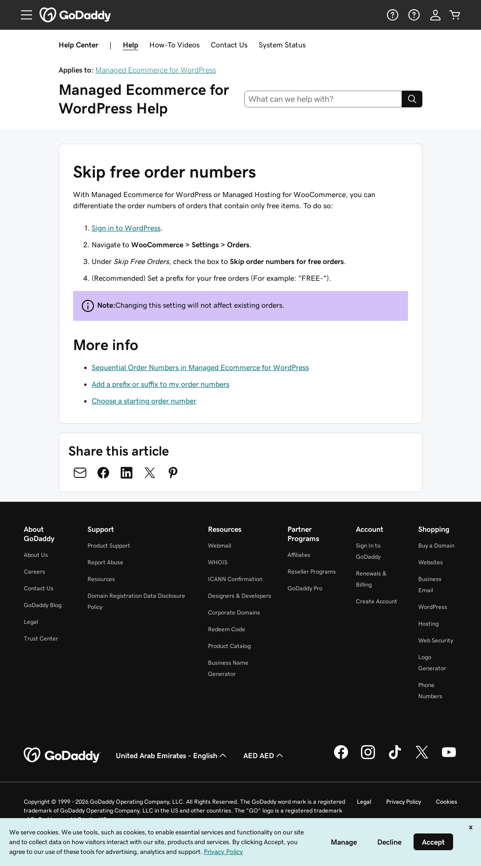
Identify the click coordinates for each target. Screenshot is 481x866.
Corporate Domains (234, 612)
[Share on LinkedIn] (126, 473)
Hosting (428, 624)
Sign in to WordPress (126, 227)
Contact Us (229, 44)
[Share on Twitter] (149, 473)
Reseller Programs (311, 572)
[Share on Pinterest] (173, 473)
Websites (430, 562)
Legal (31, 622)
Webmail (219, 545)
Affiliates (298, 555)
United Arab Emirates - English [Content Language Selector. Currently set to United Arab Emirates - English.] (172, 755)
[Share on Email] (80, 473)
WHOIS (217, 562)
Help (130, 44)
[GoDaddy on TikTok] (395, 757)
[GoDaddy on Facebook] (341, 757)
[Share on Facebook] (103, 473)
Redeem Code (226, 629)
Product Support (108, 545)
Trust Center (41, 638)
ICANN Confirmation (235, 579)
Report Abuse (105, 562)
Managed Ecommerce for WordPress (155, 69)
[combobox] (323, 99)
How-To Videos (174, 44)
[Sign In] (435, 15)
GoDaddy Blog (42, 605)
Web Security (435, 640)
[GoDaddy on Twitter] (422, 757)
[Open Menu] (23, 15)
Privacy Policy (403, 802)
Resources (101, 579)
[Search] (412, 99)
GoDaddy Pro (304, 588)
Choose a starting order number (144, 400)
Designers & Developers (239, 596)
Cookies (446, 802)
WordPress (432, 607)
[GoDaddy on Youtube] (449, 757)
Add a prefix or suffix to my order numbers (160, 384)
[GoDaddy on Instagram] (368, 757)
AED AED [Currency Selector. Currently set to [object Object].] (264, 755)
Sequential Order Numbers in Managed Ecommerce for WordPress (200, 367)
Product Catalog (229, 646)
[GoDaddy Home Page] (62, 755)
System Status (282, 44)
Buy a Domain (436, 545)
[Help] (391, 15)
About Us (36, 555)
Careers (34, 572)
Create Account (376, 601)
